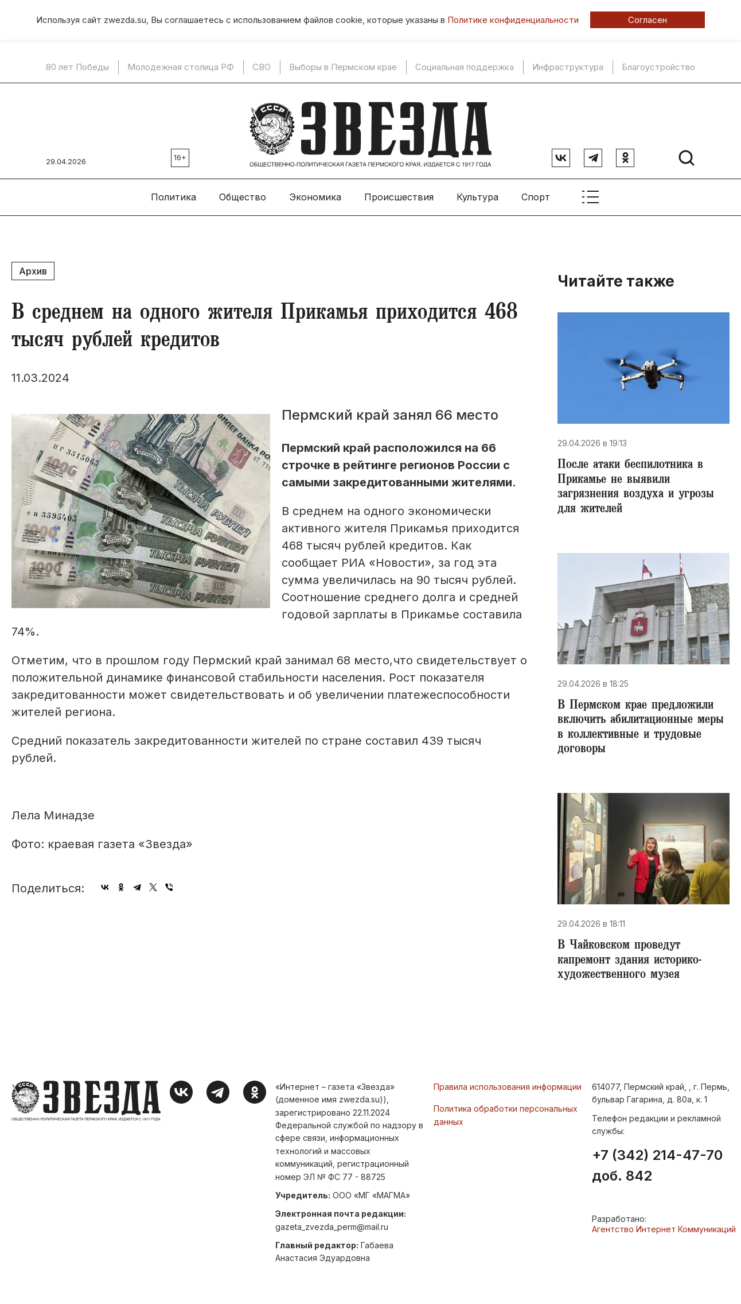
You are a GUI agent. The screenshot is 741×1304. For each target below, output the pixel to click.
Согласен (647, 19)
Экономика (315, 190)
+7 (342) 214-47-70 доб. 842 (657, 1174)
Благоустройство (658, 67)
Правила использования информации (508, 1095)
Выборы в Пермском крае (343, 67)
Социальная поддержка (464, 67)
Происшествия (399, 190)
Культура (477, 190)
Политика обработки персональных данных (506, 1123)
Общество (242, 190)
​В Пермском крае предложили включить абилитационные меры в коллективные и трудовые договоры (640, 729)
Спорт (535, 190)
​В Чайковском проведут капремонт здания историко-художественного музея (634, 967)
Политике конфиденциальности (513, 19)
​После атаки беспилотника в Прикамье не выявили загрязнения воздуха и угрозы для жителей (638, 483)
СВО (261, 67)
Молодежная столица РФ (180, 67)
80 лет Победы (77, 67)
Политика (173, 190)
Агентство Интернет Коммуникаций (664, 1238)
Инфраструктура (567, 67)
